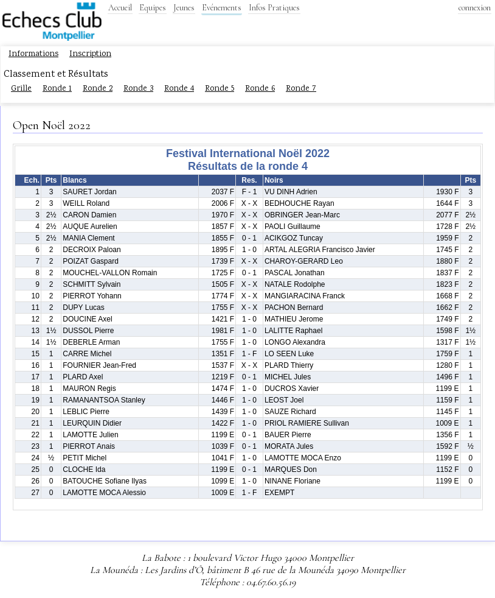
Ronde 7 (301, 89)
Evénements (221, 7)
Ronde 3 (138, 89)
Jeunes (184, 7)
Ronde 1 (57, 89)
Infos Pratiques (274, 7)
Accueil (120, 7)
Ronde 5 (219, 89)
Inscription (90, 54)
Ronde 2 (97, 89)
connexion (475, 7)
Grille (21, 89)
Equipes (152, 7)
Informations (33, 54)
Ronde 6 (260, 89)
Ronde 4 (179, 89)
